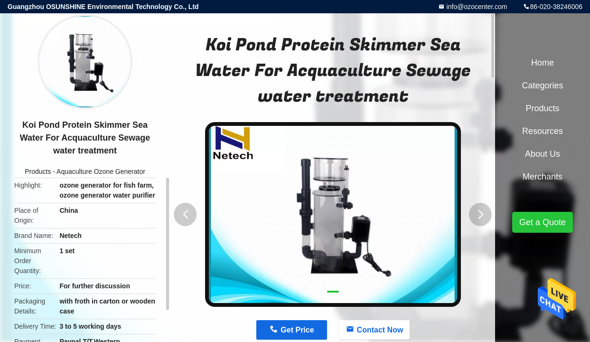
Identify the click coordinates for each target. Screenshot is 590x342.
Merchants (542, 176)
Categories (542, 85)
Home (542, 62)
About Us (542, 154)
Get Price (297, 330)
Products (38, 171)
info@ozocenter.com (476, 6)
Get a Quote (542, 222)
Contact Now (380, 330)
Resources (542, 131)
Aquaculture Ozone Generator (100, 171)
